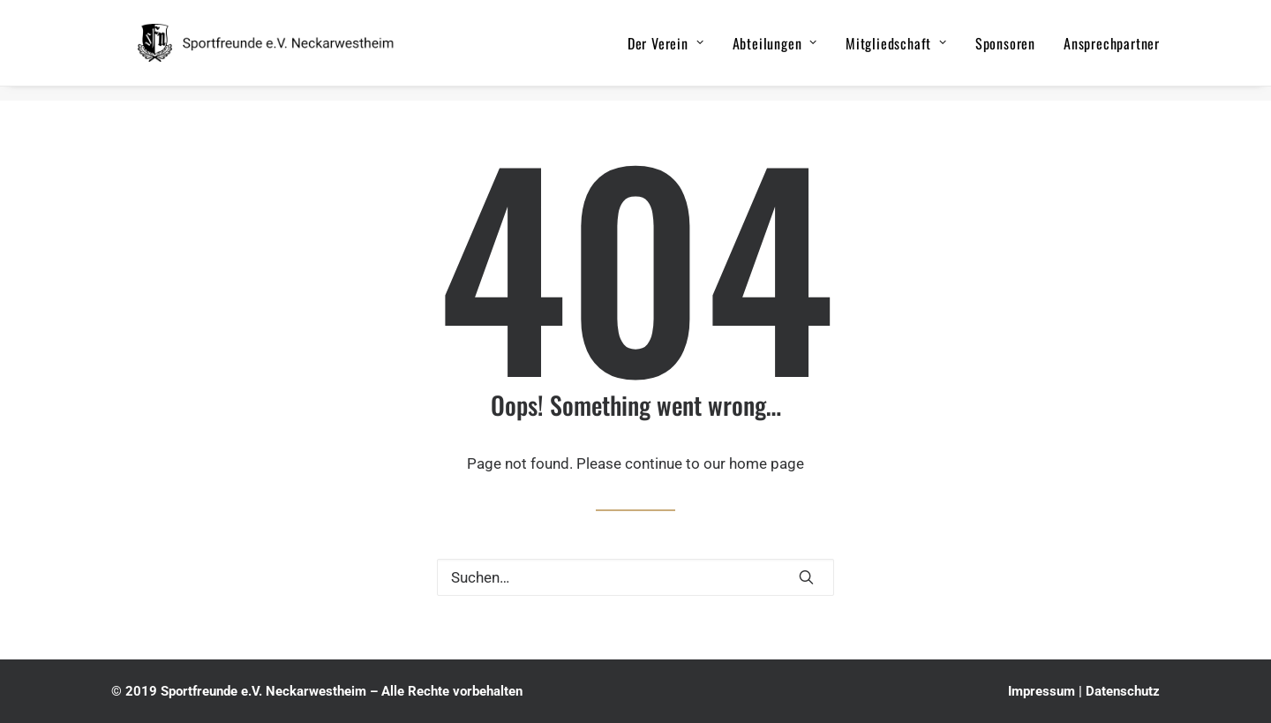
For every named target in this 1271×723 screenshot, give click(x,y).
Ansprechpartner (1112, 50)
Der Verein (666, 50)
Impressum (1041, 691)
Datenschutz (1123, 691)
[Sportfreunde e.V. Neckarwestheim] (289, 50)
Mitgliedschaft (896, 50)
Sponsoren (1005, 50)
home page (766, 463)
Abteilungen (775, 50)
